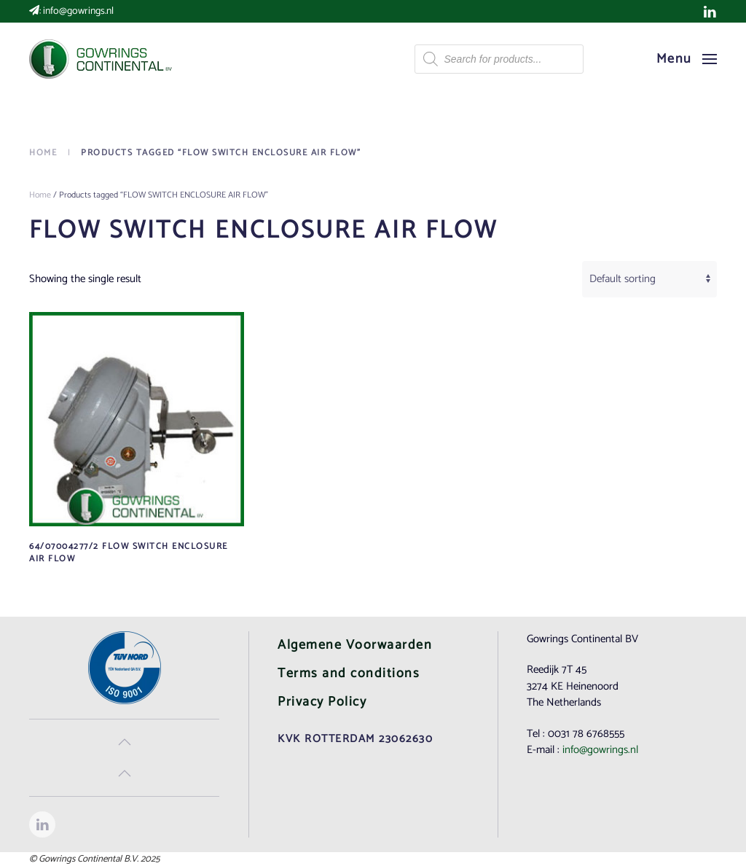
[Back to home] (102, 59)
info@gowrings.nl (78, 11)
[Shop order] (649, 279)
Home (40, 195)
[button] (687, 59)
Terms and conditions (349, 673)
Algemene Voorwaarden (355, 645)
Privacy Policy (322, 702)
